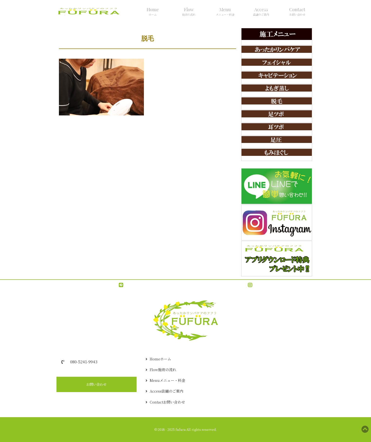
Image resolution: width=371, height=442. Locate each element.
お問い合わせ (96, 384)
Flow (188, 12)
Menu (224, 12)
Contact (296, 12)
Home (152, 12)
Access (260, 12)
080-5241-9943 (83, 362)
